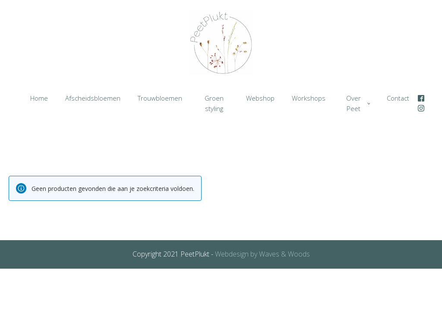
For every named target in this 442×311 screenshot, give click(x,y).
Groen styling (214, 103)
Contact (398, 98)
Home (39, 98)
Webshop (260, 98)
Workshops (308, 98)
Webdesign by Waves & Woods (261, 254)
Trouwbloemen (160, 98)
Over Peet (353, 103)
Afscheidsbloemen (92, 98)
